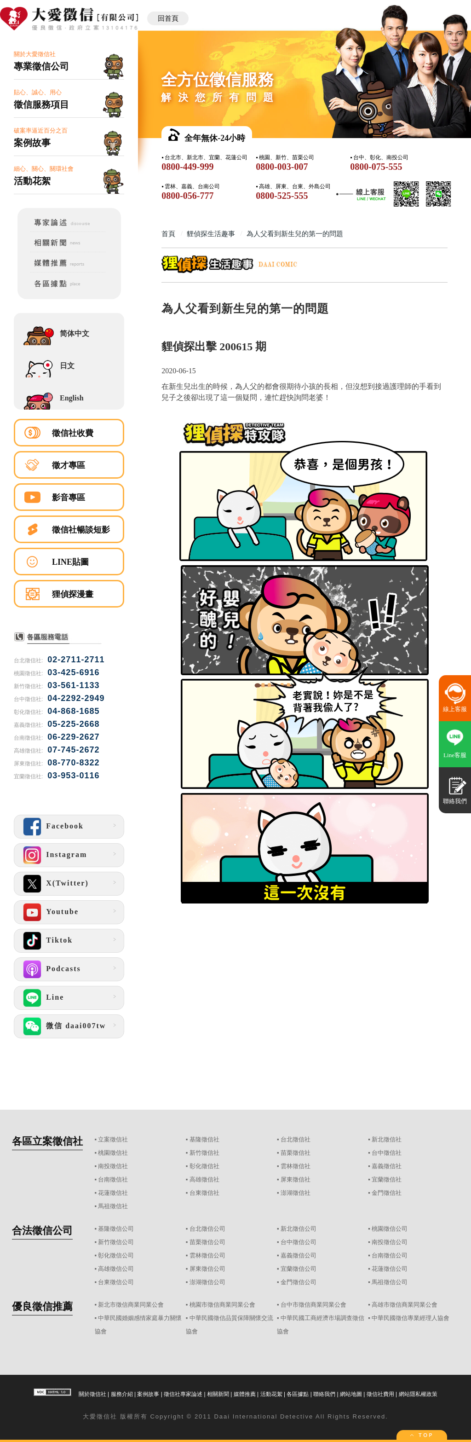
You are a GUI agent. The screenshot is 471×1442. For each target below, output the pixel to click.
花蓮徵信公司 (390, 1268)
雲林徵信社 (295, 1166)
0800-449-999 (187, 167)
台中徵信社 (387, 1152)
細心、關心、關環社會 (69, 176)
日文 (67, 366)
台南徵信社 (113, 1179)
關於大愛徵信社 (69, 61)
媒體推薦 (245, 1394)
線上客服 (455, 709)
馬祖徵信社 (113, 1206)
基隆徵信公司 (116, 1228)
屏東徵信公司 (207, 1268)
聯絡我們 (324, 1394)
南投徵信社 (113, 1166)
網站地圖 (351, 1394)
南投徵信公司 (390, 1242)
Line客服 (454, 755)
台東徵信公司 (116, 1282)
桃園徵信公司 (390, 1228)
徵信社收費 (72, 433)
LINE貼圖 (70, 562)
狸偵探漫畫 (72, 594)
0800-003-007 (282, 167)
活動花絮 (271, 1394)
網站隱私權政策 (418, 1394)
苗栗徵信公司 (207, 1242)
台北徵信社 (295, 1139)
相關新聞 (218, 1394)
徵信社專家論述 (183, 1394)
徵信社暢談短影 (81, 529)
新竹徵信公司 (116, 1242)
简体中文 (74, 333)
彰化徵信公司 (116, 1255)
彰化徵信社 (204, 1166)
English (72, 398)
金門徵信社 (387, 1192)
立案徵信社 (113, 1139)
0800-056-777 (187, 196)
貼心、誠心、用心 (69, 99)
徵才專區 (68, 465)
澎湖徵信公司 (207, 1282)
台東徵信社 (204, 1192)
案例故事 (148, 1394)
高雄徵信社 (204, 1179)
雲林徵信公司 (207, 1255)
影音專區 (68, 497)
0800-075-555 (376, 167)
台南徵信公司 (390, 1255)
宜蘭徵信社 (387, 1179)
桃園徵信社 (113, 1152)
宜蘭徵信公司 (298, 1268)
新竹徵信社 (204, 1152)
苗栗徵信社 (295, 1152)
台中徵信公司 (298, 1242)
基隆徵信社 (204, 1139)
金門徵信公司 (298, 1282)
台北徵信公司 (207, 1228)
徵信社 (107, 1416)
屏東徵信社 (295, 1179)
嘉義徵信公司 (298, 1255)
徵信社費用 (380, 1394)
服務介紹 (122, 1394)
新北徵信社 (387, 1139)
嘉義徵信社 (387, 1166)
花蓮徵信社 (113, 1192)
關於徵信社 (92, 1394)
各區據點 (298, 1394)
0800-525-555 (282, 196)
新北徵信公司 (298, 1228)
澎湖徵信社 (295, 1192)
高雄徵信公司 (116, 1268)
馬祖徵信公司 (390, 1282)
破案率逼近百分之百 (69, 138)
